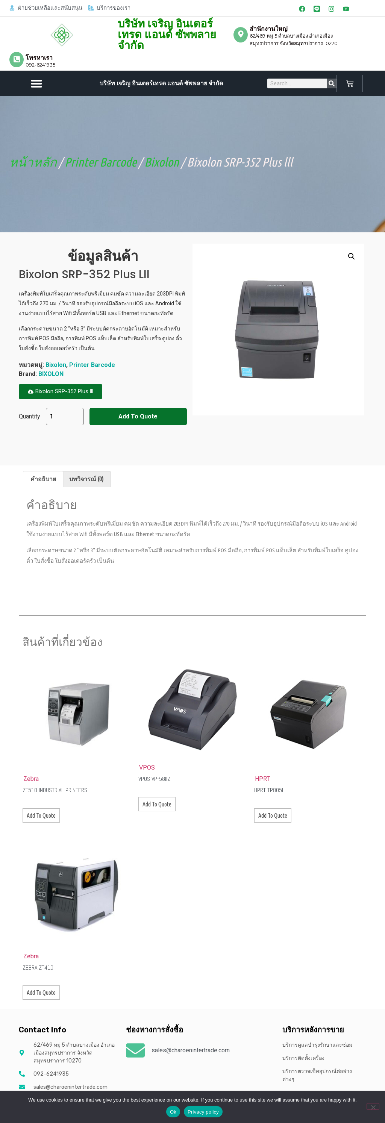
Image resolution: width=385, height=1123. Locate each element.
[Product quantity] (65, 416)
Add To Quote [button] (41, 815)
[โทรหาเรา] (16, 59)
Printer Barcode (100, 162)
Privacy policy (203, 1112)
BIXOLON (51, 373)
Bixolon (161, 162)
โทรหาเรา (39, 57)
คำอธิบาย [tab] (43, 479)
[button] (36, 83)
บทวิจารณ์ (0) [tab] (86, 479)
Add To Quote (138, 416)
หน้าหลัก (33, 162)
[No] (373, 1106)
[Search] (331, 83)
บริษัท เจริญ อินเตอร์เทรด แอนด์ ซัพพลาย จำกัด (167, 34)
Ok (173, 1112)
